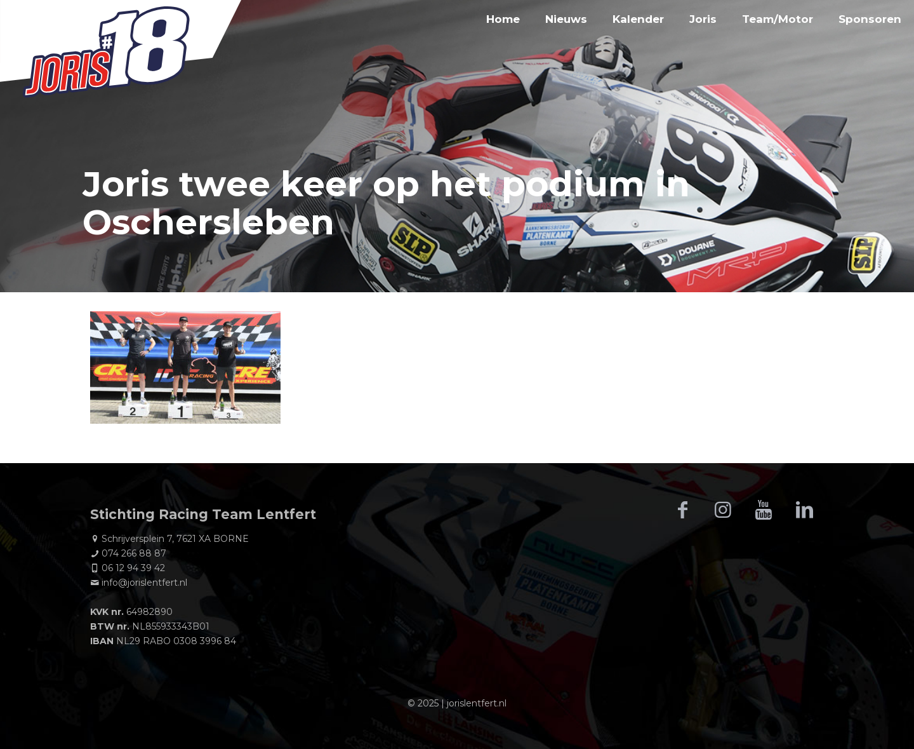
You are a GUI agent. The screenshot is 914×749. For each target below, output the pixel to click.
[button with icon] (682, 510)
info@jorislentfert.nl (144, 582)
